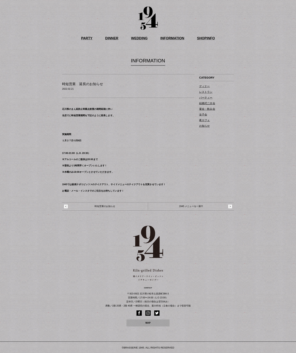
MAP (147, 322)
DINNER (114, 38)
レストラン (206, 91)
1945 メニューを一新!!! (191, 205)
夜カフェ (204, 119)
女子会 (203, 113)
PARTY (91, 38)
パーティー (206, 97)
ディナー (204, 85)
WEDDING (140, 38)
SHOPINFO (202, 38)
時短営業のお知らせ (105, 205)
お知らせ (204, 125)
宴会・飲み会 (207, 108)
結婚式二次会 (207, 102)
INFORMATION (170, 38)
